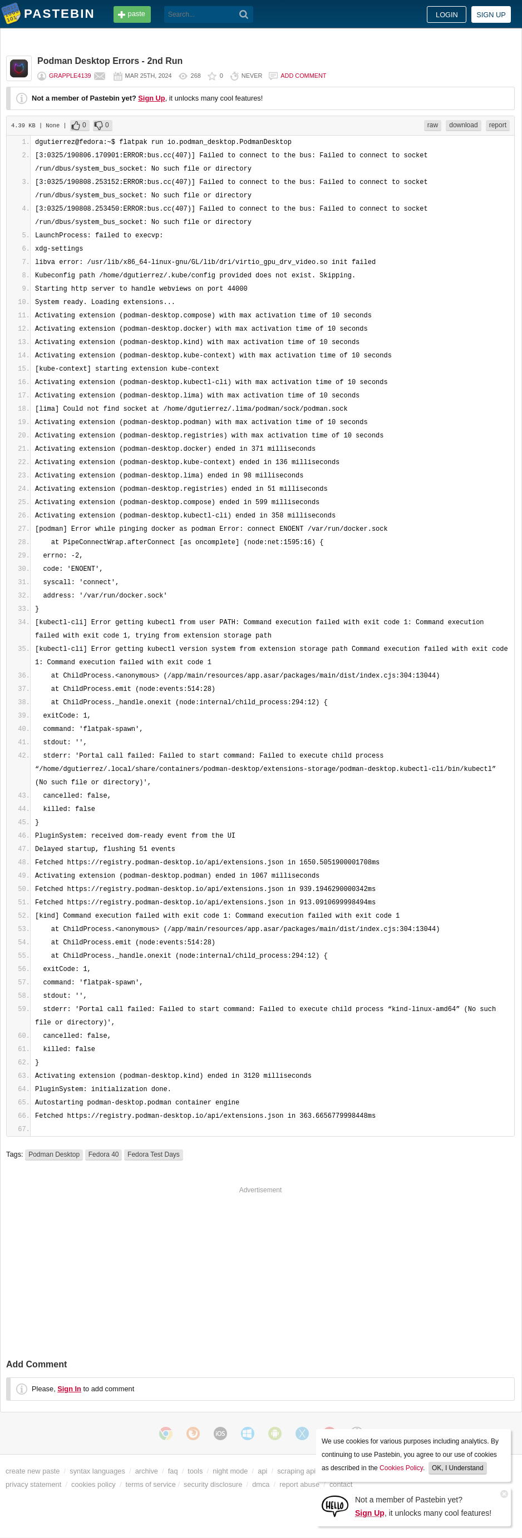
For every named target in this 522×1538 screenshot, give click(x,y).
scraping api (296, 1471)
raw (432, 125)
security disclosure (213, 1484)
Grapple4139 (70, 75)
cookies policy (93, 1484)
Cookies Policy (401, 1468)
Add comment (303, 75)
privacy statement (33, 1484)
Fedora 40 (103, 1154)
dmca (260, 1484)
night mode (230, 1471)
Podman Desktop (54, 1154)
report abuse (299, 1484)
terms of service (151, 1484)
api (262, 1471)
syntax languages (97, 1471)
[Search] (244, 14)
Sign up (491, 15)
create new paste (33, 1471)
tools (195, 1471)
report (497, 125)
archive (146, 1471)
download (463, 125)
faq (173, 1471)
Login (447, 15)
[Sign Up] (335, 1505)
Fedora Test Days (153, 1154)
